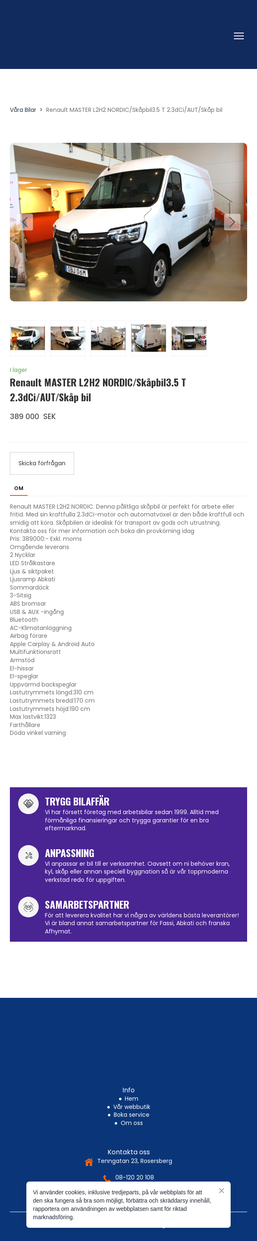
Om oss (132, 1123)
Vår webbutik (131, 1107)
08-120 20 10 (132, 1177)
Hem (131, 1098)
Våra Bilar (23, 110)
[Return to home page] (120, 36)
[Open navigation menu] (239, 36)
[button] (42, 463)
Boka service (132, 1115)
